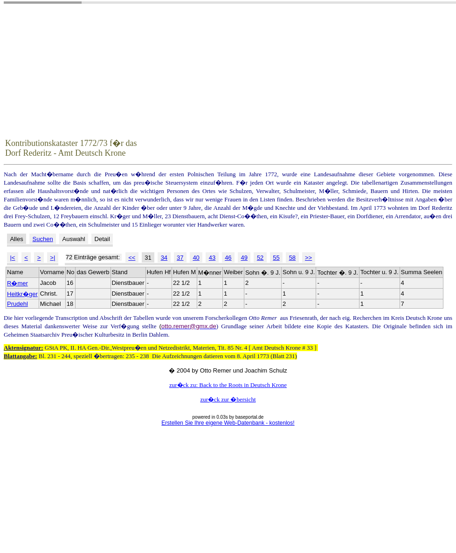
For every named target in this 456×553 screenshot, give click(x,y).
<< (131, 257)
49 (244, 257)
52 (260, 257)
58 (292, 257)
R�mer (17, 283)
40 (196, 257)
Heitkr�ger (22, 293)
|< (12, 257)
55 (276, 257)
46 (228, 257)
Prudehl (17, 303)
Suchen (43, 238)
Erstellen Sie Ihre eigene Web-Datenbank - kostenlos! (227, 423)
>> (308, 257)
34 (164, 257)
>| (52, 257)
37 (180, 257)
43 (212, 257)
